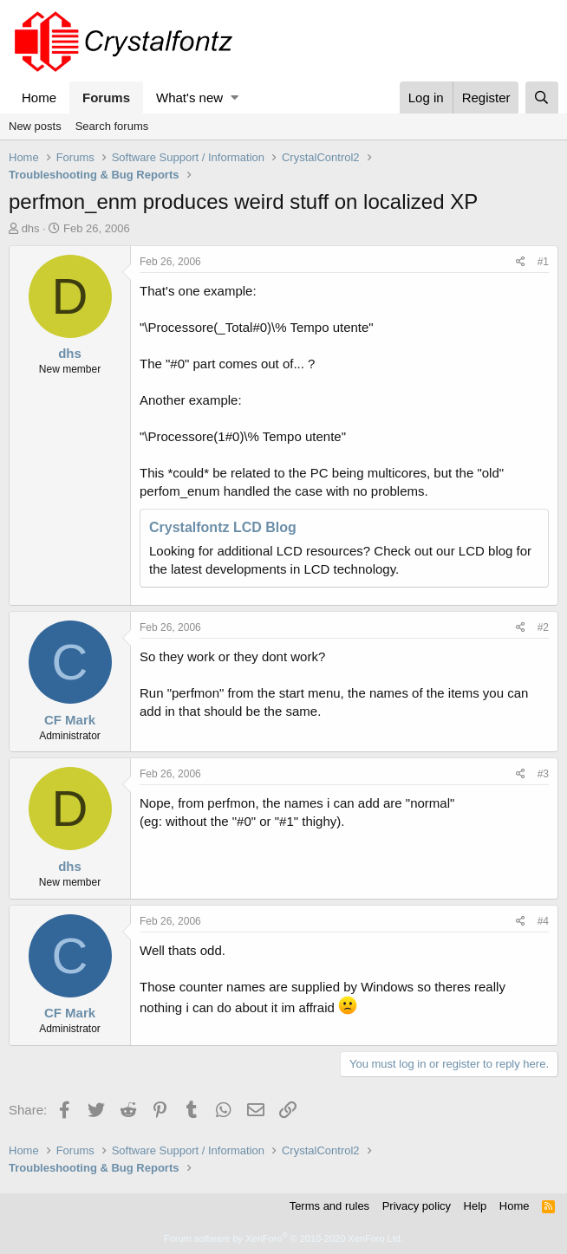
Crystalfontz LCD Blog (223, 527)
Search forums (112, 126)
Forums (106, 97)
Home (39, 97)
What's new (189, 97)
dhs (31, 228)
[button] (234, 97)
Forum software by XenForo (283, 1238)
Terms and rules (329, 1205)
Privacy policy (416, 1205)
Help (475, 1205)
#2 (543, 627)
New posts (35, 126)
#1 (543, 262)
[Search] (541, 97)
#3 (543, 774)
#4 (543, 921)
